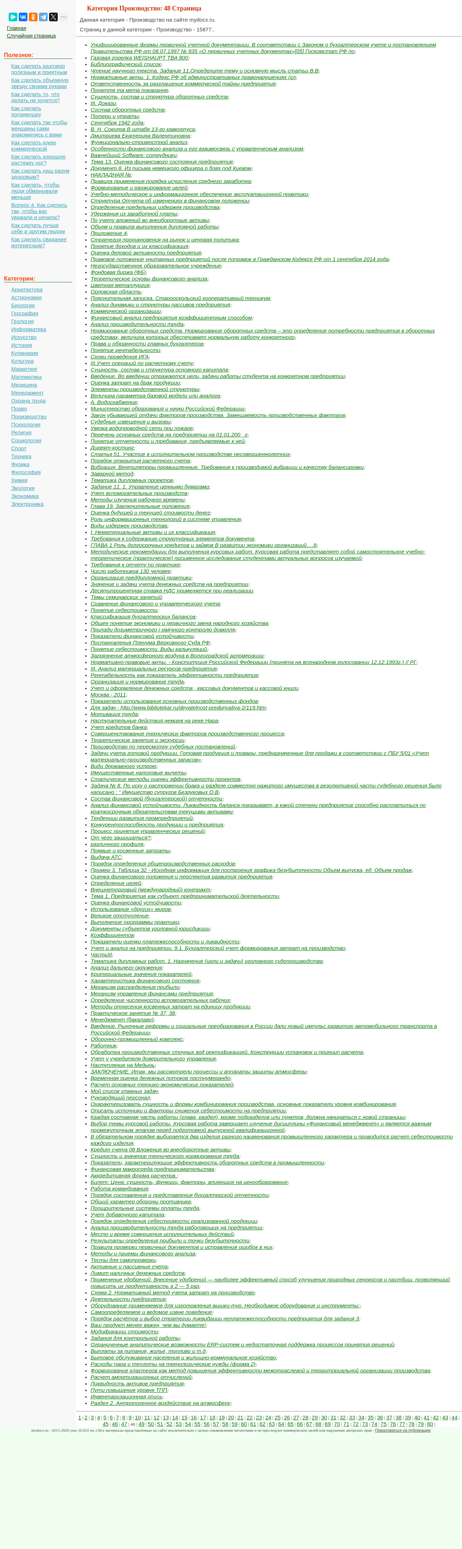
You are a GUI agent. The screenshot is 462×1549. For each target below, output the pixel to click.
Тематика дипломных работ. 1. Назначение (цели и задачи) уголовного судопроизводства (207, 961)
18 (212, 1417)
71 (346, 1424)
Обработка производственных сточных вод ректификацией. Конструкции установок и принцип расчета (227, 1052)
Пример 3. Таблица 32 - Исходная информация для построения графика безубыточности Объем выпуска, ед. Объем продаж (251, 870)
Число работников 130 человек (130, 571)
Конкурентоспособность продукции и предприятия (157, 824)
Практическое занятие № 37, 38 (133, 1013)
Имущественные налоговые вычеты (138, 772)
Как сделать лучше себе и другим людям (38, 228)
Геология (22, 321)
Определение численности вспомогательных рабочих (160, 1000)
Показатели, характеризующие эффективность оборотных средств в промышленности (207, 1162)
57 (216, 1424)
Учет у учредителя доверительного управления (153, 1058)
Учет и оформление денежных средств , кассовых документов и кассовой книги (194, 688)
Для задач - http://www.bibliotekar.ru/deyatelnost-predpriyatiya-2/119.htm (178, 707)
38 (399, 1417)
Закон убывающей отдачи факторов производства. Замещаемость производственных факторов (218, 415)
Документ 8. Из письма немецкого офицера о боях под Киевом (171, 168)
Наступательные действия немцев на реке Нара (154, 720)
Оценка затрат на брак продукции (135, 382)
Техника (21, 456)
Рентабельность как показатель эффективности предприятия (174, 675)
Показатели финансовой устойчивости (142, 636)
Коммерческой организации (126, 311)
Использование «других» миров (131, 909)
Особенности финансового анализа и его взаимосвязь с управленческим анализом (197, 149)
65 (290, 1424)
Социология (26, 440)
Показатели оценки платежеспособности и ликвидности (165, 941)
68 (318, 1424)
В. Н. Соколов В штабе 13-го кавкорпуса (143, 129)
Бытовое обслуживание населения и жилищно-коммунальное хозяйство (183, 1357)
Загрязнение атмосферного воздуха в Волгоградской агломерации (177, 655)
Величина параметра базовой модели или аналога (155, 395)
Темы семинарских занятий (126, 597)
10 (138, 1417)
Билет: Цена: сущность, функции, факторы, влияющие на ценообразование (189, 1182)
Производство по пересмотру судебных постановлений (163, 746)
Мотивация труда (114, 714)
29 (315, 1417)
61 (253, 1424)
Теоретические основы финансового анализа (149, 278)
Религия (21, 432)
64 (281, 1424)
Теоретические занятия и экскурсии (137, 740)
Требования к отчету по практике (135, 564)
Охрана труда (28, 401)
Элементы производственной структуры (145, 389)
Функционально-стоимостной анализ (139, 142)
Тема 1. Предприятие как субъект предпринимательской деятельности (185, 896)
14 (175, 1417)
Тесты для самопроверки (123, 1260)
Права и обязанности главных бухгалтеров (147, 343)
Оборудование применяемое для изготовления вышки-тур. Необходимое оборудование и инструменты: (225, 1305)
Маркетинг (24, 369)
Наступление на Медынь (123, 1065)
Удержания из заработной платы (134, 214)
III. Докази (103, 103)
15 (185, 1417)
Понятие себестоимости (124, 610)
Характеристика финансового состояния (145, 980)
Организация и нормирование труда (137, 681)
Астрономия (26, 297)
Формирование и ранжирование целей (139, 188)
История (21, 345)
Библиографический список (126, 64)
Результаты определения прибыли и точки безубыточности (170, 1240)
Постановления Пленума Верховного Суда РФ (150, 642)
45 (106, 1424)
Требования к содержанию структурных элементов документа (172, 538)
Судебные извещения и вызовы (130, 421)
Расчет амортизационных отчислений (141, 1377)
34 (361, 1417)
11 (147, 1417)
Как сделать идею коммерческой (33, 145)
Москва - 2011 (108, 694)
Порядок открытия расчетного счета (140, 460)
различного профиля (117, 844)
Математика (26, 377)
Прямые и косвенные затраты (130, 850)
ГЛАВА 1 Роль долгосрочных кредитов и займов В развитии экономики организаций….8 (204, 545)
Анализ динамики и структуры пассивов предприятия (160, 304)
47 (124, 1424)
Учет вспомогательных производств (139, 493)
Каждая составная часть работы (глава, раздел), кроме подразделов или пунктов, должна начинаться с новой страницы (248, 1117)
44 (455, 1417)
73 (365, 1424)
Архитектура (27, 289)
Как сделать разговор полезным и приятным (39, 69)
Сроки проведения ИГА (120, 356)
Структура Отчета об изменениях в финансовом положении (170, 201)
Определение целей (116, 883)
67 (309, 1424)
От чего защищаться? (121, 837)
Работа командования (119, 1188)
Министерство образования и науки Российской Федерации (168, 408)
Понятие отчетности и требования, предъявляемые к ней (168, 441)
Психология (25, 424)
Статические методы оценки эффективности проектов (165, 779)
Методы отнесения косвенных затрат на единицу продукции (170, 1006)
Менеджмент (27, 393)
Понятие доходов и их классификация (139, 246)
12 (156, 1417)
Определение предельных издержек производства (155, 207)
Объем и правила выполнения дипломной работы (154, 227)
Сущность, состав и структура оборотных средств (159, 97)
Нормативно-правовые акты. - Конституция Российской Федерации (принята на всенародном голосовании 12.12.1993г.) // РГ (254, 662)
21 (240, 1417)
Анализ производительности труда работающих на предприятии (176, 1227)
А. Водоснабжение (114, 402)
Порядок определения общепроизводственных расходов (163, 863)
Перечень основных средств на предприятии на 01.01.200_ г (169, 434)
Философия (26, 472)
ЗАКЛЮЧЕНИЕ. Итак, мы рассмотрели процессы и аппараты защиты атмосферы (198, 1071)
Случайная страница (31, 36)
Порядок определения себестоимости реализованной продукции (174, 1221)
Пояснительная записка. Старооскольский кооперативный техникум (180, 298)
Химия (19, 480)
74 (374, 1424)
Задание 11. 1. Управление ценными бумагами (150, 486)
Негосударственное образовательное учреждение (156, 265)
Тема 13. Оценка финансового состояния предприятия (162, 162)
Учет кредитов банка (119, 727)
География (24, 313)
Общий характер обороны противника (141, 1201)
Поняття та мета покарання (129, 90)
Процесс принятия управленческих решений (148, 831)
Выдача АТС (106, 857)
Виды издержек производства (129, 525)
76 (393, 1424)
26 (287, 1417)
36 (380, 1417)
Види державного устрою (123, 766)
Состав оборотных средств (128, 110)
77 (402, 1424)
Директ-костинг (112, 447)
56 (207, 1424)
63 (272, 1424)
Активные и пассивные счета (129, 1266)
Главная (16, 28)
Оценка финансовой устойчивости (136, 902)
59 (235, 1424)
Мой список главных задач (124, 1091)
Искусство (23, 337)
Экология (23, 488)
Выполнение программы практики (135, 922)
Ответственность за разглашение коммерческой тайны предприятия (183, 84)
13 (166, 1417)
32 (343, 1417)
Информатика (28, 329)
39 (408, 1417)
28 (305, 1417)
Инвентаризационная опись (126, 1396)
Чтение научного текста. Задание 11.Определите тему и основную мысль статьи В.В (205, 71)
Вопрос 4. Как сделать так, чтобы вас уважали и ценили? (39, 211)
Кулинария (24, 353)
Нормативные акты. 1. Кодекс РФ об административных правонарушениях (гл (193, 77)
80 (430, 1424)
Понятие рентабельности (125, 350)
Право (19, 408)
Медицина (24, 385)
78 (412, 1424)
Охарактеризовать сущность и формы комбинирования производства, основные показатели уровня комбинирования (243, 1104)
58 (225, 1424)
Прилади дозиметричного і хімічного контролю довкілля (163, 629)
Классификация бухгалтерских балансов (143, 616)
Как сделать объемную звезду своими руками (40, 83)
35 (371, 1417)
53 (179, 1424)
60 (244, 1424)
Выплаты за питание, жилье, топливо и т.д (148, 1351)
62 (263, 1424)
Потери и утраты (115, 116)
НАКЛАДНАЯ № (111, 175)
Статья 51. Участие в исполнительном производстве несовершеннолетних (190, 454)
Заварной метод (112, 473)
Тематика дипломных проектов (132, 480)
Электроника (27, 504)
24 (268, 1417)
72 (356, 1424)
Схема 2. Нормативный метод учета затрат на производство (172, 1292)
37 (389, 1417)
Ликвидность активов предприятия (137, 1383)
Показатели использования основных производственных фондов (174, 701)
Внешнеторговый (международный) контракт (150, 889)
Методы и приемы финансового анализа (143, 1253)
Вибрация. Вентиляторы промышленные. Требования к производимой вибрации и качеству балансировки (227, 467)
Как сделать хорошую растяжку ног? (38, 159)
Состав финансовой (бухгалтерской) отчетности (156, 798)
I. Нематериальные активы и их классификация (153, 532)
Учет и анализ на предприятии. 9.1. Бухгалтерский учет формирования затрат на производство (218, 948)
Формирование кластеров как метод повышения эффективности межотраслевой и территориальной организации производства (260, 1370)
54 (188, 1424)
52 (169, 1424)
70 (337, 1424)
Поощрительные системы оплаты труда (145, 1208)
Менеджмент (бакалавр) (122, 1019)
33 (352, 1417)
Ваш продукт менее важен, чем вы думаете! (148, 1325)
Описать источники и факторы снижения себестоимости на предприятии (188, 1110)
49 (142, 1424)
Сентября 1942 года (117, 123)
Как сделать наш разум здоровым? (40, 174)
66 (300, 1424)
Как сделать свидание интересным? (38, 242)
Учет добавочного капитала (127, 1214)
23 (259, 1417)
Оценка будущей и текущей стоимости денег (150, 512)
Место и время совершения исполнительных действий (162, 1234)
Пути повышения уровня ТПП (129, 1390)
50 (151, 1424)
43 (445, 1417)
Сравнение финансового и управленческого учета (155, 603)
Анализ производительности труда (137, 324)
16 (194, 1417)
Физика (20, 464)
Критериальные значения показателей (141, 974)
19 (222, 1417)
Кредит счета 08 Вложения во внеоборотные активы (160, 1149)
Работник (103, 1045)
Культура (22, 361)
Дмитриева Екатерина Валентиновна (140, 136)
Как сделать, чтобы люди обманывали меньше (35, 191)
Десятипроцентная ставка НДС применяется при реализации (172, 590)
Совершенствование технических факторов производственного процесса (187, 733)
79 (421, 1424)
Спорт (18, 448)
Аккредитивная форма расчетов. (134, 1175)
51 (160, 1424)
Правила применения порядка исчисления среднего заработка (171, 181)
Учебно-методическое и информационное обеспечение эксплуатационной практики (199, 194)
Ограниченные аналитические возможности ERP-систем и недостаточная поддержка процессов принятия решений (242, 1344)
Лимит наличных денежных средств (137, 1273)
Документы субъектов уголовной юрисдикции (150, 928)
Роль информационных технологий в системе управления (166, 519)
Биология (23, 305)
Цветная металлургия (120, 285)
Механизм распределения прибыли (135, 987)
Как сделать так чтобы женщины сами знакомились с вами (39, 128)
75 (383, 1424)
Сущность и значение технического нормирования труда (165, 1156)
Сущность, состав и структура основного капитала (159, 369)
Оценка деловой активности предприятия (146, 253)
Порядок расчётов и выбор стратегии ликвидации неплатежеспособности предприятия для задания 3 (225, 1318)
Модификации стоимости (124, 1331)
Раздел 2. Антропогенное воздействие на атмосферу (160, 1403)
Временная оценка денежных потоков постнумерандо (160, 1078)
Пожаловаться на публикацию (403, 1430)
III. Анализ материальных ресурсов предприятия (154, 668)
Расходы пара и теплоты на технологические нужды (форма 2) (173, 1364)
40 (417, 1417)
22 (250, 1417)
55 (197, 1424)
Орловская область (116, 291)
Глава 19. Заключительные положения (140, 506)
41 (426, 1417)
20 (231, 1417)
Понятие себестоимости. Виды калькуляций (149, 649)
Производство (29, 416)
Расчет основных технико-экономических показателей (162, 1084)
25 (278, 1417)
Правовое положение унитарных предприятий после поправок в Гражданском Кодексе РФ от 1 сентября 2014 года (240, 259)
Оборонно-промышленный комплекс (137, 1039)
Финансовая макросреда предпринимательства (152, 1169)
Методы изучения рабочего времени (137, 499)
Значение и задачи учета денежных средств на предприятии (169, 584)
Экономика (25, 496)
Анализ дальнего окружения (126, 967)
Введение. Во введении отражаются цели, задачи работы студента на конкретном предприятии (218, 376)
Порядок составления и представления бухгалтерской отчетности (180, 1195)
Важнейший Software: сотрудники (133, 155)
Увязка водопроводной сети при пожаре (142, 428)
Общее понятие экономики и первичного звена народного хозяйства (179, 623)
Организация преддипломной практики (141, 577)
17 (203, 1417)
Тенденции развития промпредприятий (142, 818)
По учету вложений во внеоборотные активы (150, 220)
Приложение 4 (109, 233)
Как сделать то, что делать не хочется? (35, 97)
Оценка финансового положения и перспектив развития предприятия (181, 876)
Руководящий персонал (120, 1097)
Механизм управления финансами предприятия (152, 993)
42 (436, 1417)
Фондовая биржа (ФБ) (118, 272)
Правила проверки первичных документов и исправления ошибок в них (182, 1247)
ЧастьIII (101, 954)
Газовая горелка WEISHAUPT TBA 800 (139, 58)
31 (333, 1417)
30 (324, 1417)
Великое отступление (120, 915)
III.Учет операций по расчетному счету (142, 363)
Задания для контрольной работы (135, 1338)
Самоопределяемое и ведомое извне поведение (151, 1312)
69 (328, 1424)
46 (115, 1424)
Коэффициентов (112, 935)
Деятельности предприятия (128, 1299)
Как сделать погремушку (26, 111)
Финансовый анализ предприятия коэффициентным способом (171, 317)
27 (296, 1417)
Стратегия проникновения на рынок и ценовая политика (165, 240)
